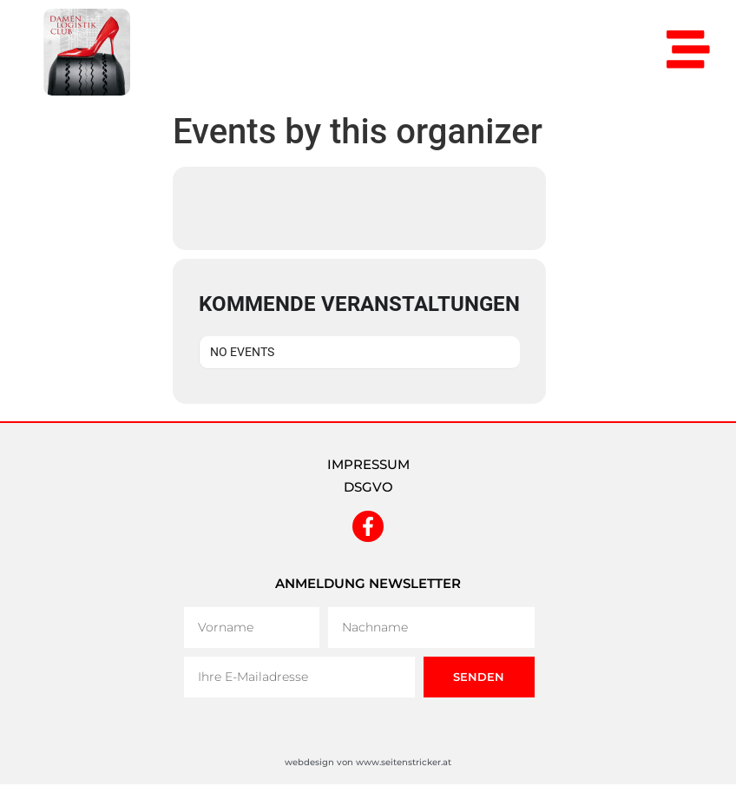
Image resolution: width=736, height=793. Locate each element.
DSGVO (368, 487)
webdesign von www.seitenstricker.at (368, 762)
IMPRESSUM (368, 464)
